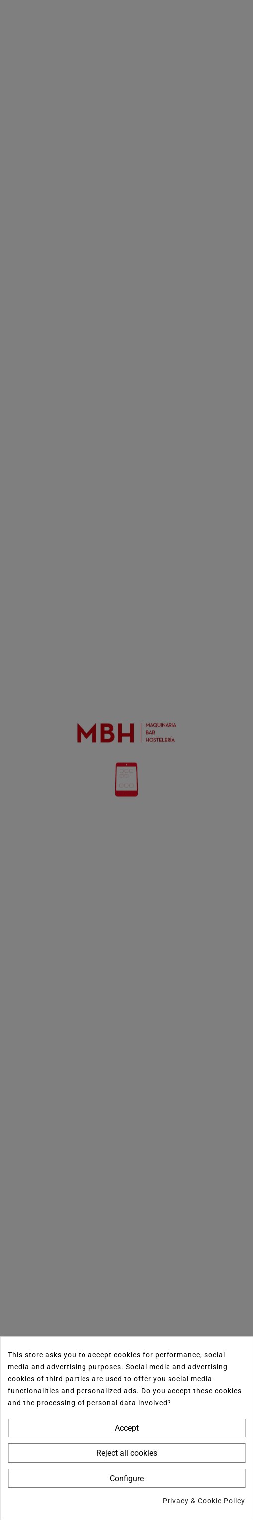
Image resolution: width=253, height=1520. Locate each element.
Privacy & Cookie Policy (204, 1501)
